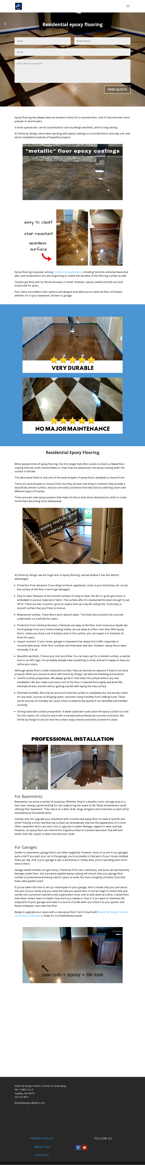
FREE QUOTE (117, 89)
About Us (42, 1147)
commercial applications (68, 272)
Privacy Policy (42, 1138)
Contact (42, 1155)
